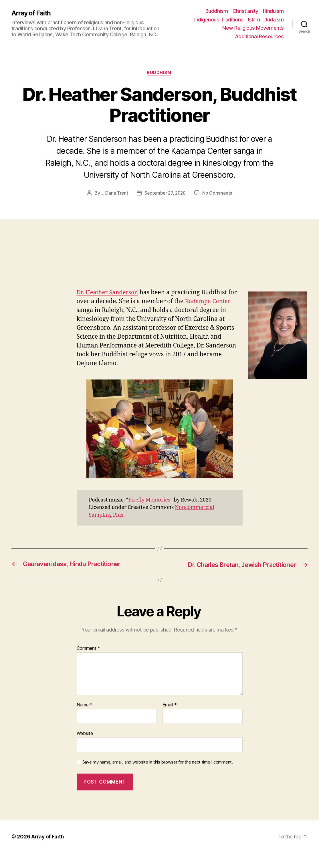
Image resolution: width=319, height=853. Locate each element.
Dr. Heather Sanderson (109, 293)
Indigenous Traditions (218, 20)
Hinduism (273, 11)
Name (84, 705)
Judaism (274, 20)
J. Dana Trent (113, 193)
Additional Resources (259, 36)
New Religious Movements (253, 28)
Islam (254, 20)
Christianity (245, 11)
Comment (88, 649)
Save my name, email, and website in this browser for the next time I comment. (157, 762)
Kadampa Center (209, 302)
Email (170, 705)
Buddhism (216, 11)
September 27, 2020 (165, 193)
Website (85, 733)
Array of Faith (32, 13)
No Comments (219, 193)
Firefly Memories (149, 500)
